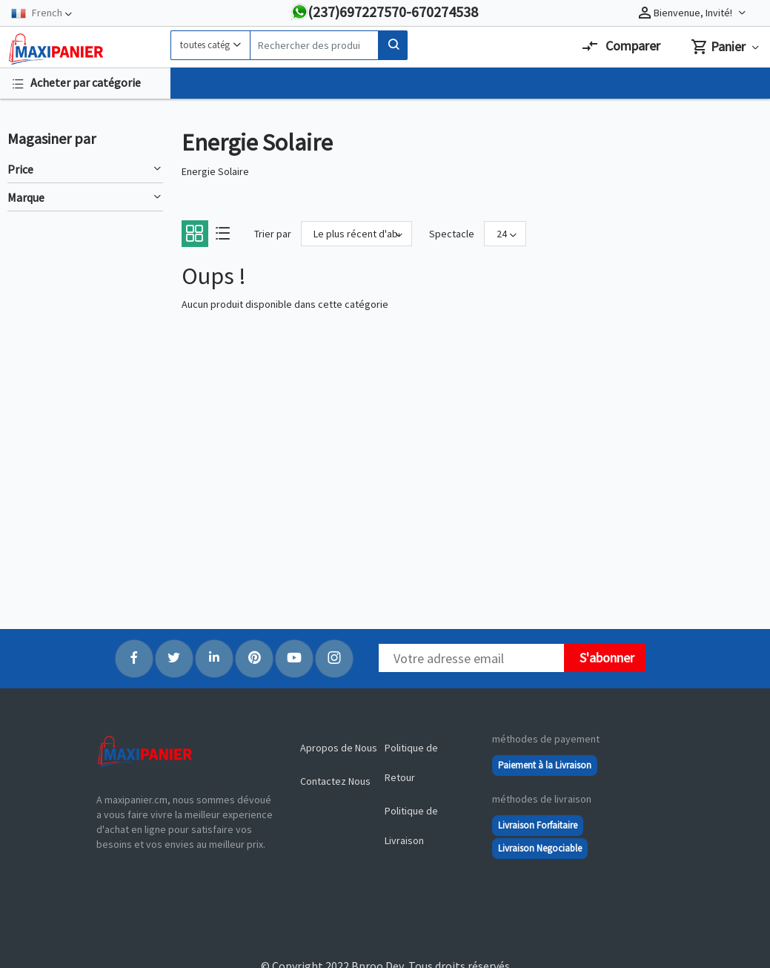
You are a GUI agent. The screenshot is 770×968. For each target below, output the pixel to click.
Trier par (272, 233)
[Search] (314, 45)
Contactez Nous (335, 781)
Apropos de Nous (338, 747)
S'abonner (607, 657)
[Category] (210, 45)
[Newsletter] (471, 658)
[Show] (505, 233)
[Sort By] (356, 233)
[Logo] (85, 49)
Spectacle (451, 233)
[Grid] (194, 237)
